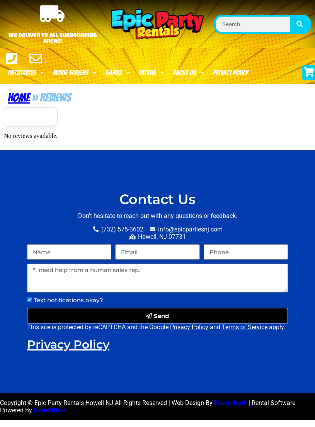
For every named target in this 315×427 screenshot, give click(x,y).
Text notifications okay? (68, 300)
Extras (152, 72)
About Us (189, 72)
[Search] (299, 24)
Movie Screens (75, 72)
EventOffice (50, 409)
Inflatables (26, 72)
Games (118, 72)
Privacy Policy (230, 72)
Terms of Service (244, 327)
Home (19, 98)
